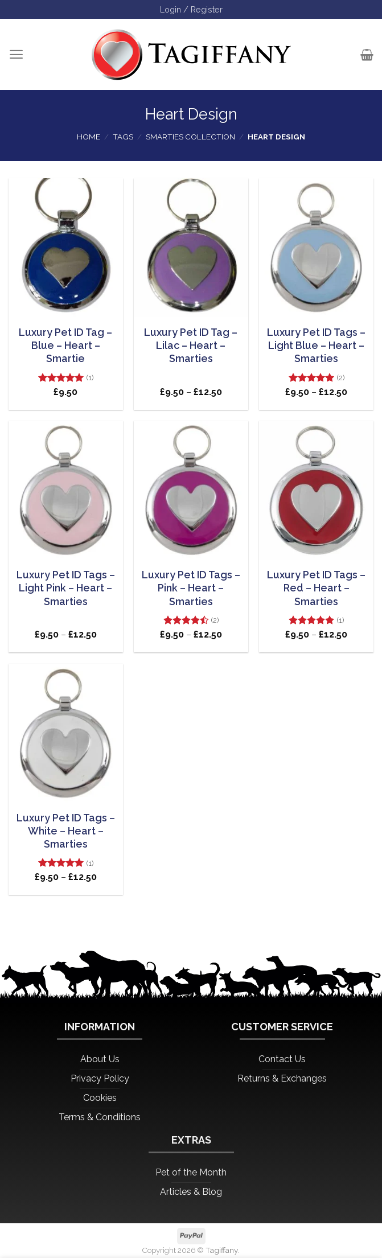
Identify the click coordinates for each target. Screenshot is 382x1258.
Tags (123, 136)
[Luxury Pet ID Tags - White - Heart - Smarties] (66, 733)
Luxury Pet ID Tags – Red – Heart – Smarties (316, 588)
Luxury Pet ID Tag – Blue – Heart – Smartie (65, 345)
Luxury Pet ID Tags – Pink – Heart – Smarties (191, 588)
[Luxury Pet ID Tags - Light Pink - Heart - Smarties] (66, 490)
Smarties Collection (190, 136)
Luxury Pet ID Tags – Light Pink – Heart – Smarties (66, 588)
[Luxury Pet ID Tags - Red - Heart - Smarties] (316, 490)
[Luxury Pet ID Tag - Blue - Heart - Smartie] (66, 247)
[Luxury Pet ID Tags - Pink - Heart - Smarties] (191, 490)
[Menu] (16, 54)
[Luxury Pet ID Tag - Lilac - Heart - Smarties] (191, 247)
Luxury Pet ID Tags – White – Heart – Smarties (66, 831)
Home (88, 136)
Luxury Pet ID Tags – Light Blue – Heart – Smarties (316, 345)
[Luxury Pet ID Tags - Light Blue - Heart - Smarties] (316, 247)
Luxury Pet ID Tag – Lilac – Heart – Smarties (190, 345)
